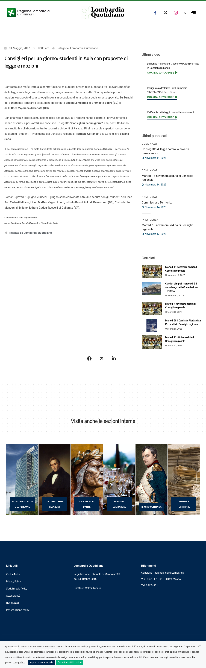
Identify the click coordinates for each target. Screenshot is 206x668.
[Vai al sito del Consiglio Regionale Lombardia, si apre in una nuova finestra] (39, 12)
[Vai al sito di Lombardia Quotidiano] (103, 12)
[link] (162, 72)
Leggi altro (19, 662)
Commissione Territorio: (157, 202)
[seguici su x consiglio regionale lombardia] (165, 13)
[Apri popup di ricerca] (185, 13)
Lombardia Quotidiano (84, 48)
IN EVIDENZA (150, 219)
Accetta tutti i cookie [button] (70, 662)
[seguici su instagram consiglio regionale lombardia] (176, 13)
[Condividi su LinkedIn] (113, 358)
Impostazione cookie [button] (18, 610)
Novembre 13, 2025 (154, 234)
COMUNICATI (150, 143)
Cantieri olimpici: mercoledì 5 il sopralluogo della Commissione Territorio (181, 287)
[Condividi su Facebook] (89, 358)
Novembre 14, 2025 (154, 157)
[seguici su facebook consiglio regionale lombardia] (155, 13)
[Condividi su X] (101, 358)
